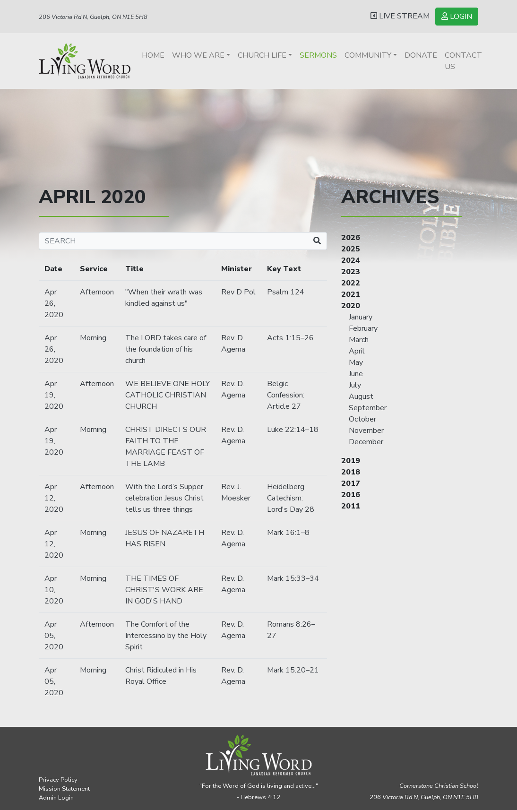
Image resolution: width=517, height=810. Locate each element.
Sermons (318, 55)
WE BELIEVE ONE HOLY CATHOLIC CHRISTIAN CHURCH (167, 395)
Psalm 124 (285, 292)
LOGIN (456, 16)
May (356, 362)
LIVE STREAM (400, 16)
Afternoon (97, 292)
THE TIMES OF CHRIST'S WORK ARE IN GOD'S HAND (164, 589)
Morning (93, 338)
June (356, 374)
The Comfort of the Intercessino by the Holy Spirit (166, 635)
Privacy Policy (58, 780)
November (366, 430)
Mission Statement (64, 788)
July (355, 385)
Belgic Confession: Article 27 (285, 395)
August (361, 396)
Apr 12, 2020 (53, 498)
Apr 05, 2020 (53, 635)
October (362, 419)
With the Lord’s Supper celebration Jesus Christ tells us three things (164, 498)
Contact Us (463, 61)
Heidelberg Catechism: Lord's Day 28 (290, 498)
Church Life (262, 55)
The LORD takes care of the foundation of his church (165, 349)
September (368, 408)
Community (368, 55)
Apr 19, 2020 (53, 395)
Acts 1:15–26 (290, 338)
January (360, 317)
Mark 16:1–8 (288, 532)
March (359, 340)
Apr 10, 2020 (53, 589)
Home (153, 55)
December (366, 442)
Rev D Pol (238, 292)
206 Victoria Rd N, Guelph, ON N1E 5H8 (93, 17)
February (363, 328)
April (357, 351)
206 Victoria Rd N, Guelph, (424, 797)
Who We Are (198, 55)
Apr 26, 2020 (53, 303)
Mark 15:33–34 (293, 578)
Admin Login (56, 797)
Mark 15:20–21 (293, 670)
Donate (421, 55)
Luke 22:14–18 (293, 429)
